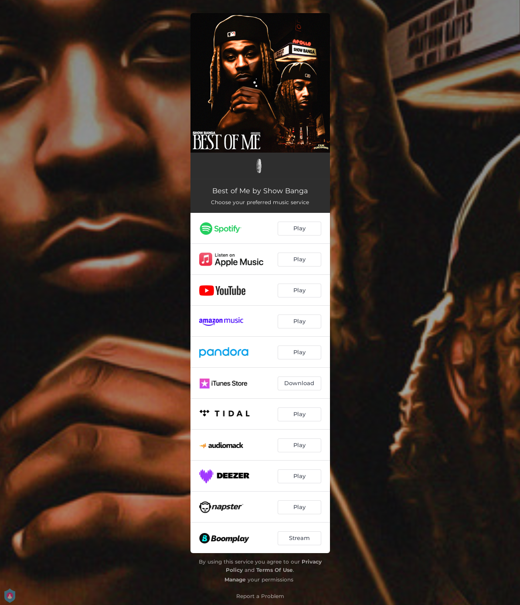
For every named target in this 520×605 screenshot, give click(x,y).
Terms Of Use (274, 570)
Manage (235, 579)
